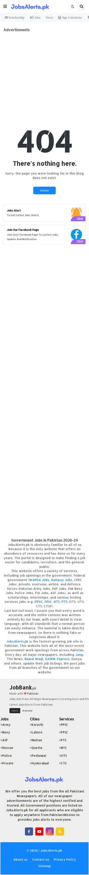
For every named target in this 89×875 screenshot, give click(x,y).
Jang (79, 654)
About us (20, 859)
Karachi (36, 724)
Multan (36, 740)
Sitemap (44, 866)
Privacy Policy (65, 859)
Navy (5, 732)
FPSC (48, 602)
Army (5, 724)
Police (6, 755)
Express (63, 659)
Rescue (6, 748)
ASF (4, 740)
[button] (5, 6)
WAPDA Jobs (39, 580)
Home (44, 190)
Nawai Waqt (33, 659)
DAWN (50, 659)
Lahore (36, 732)
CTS (63, 763)
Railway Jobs (61, 580)
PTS (64, 602)
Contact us (40, 859)
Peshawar (38, 755)
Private (6, 763)
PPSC (39, 602)
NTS (57, 602)
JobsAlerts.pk (17, 641)
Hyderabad (39, 763)
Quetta (36, 748)
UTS (63, 755)
